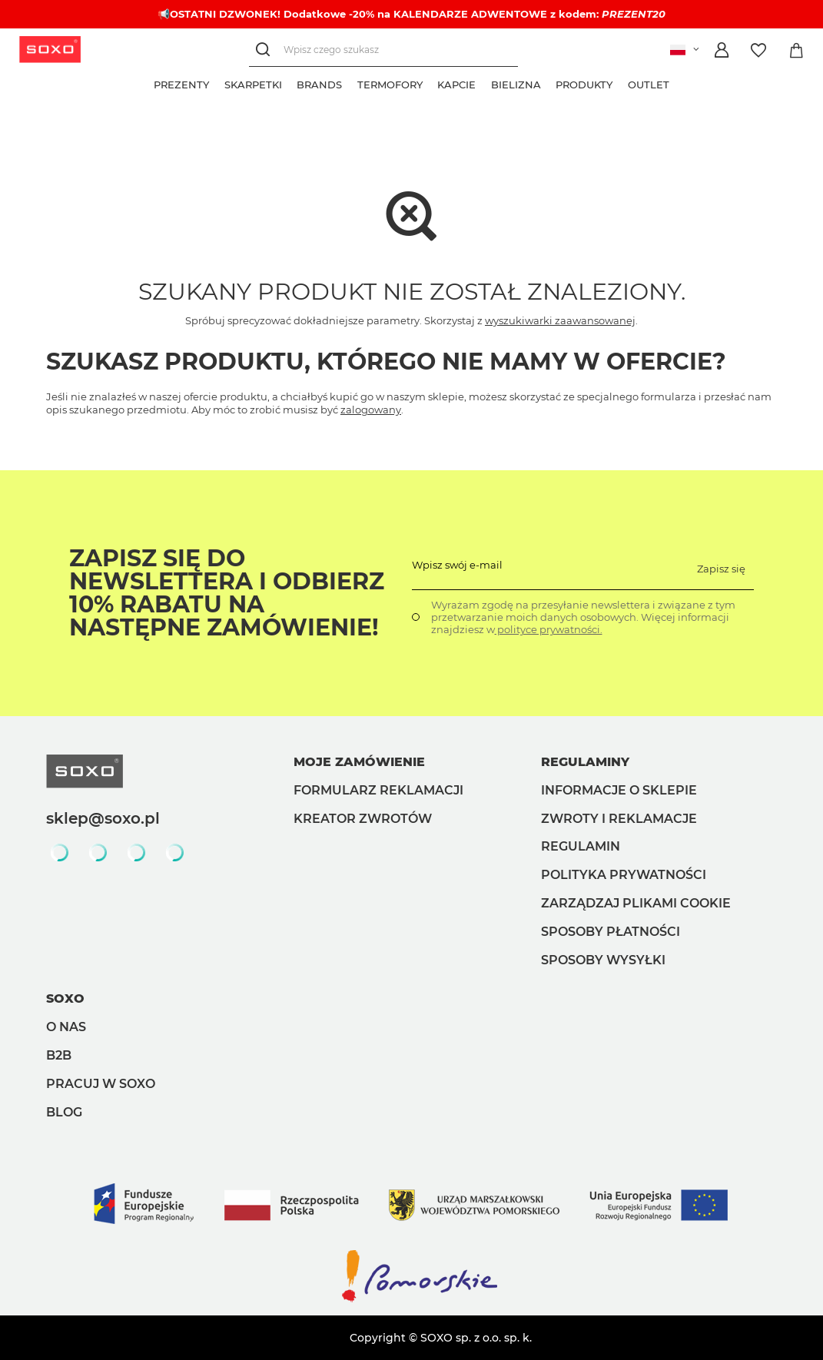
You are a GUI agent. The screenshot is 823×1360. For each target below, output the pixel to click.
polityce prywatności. (548, 629)
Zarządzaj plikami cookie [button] (636, 903)
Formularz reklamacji (378, 790)
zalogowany (370, 409)
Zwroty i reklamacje (619, 818)
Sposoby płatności (610, 931)
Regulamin (580, 846)
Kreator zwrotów (363, 818)
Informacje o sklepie (619, 790)
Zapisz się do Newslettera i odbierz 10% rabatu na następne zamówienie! (226, 593)
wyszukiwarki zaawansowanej (560, 320)
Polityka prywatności (623, 874)
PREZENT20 (633, 14)
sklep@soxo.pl (103, 818)
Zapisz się (721, 568)
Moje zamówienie (359, 762)
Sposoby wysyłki (603, 960)
